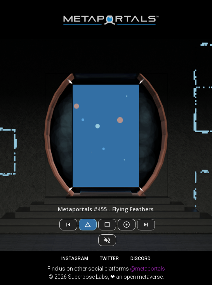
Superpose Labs (88, 277)
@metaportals (147, 269)
